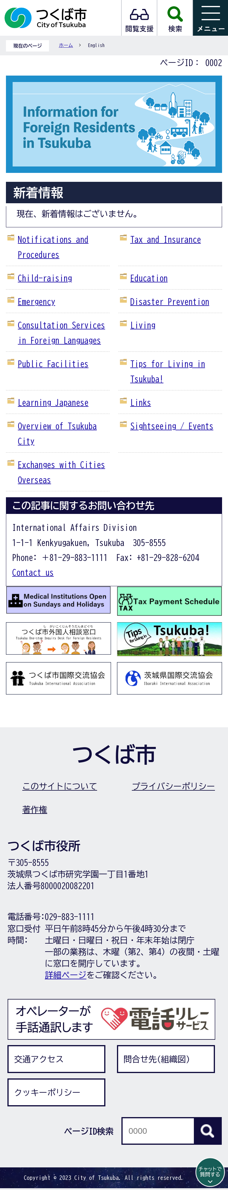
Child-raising (45, 278)
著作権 (34, 809)
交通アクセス (39, 1059)
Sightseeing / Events (171, 426)
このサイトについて (59, 786)
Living (142, 325)
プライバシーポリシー (173, 786)
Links (140, 402)
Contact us (33, 572)
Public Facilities (53, 363)
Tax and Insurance (165, 239)
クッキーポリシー (47, 1092)
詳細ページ (65, 975)
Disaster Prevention (169, 301)
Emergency (36, 301)
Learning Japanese (53, 402)
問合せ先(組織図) (157, 1059)
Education (149, 278)
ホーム (66, 45)
